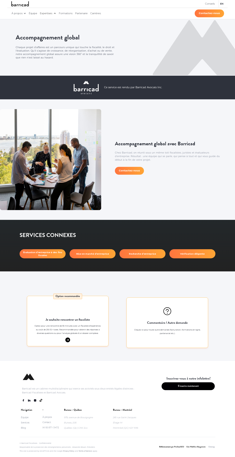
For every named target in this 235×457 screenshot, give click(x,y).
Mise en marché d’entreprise (92, 253)
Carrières (95, 13)
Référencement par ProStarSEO (171, 447)
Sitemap (211, 447)
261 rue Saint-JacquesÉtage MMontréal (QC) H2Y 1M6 (125, 422)
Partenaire (81, 13)
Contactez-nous (209, 13)
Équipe (33, 13)
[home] (20, 4)
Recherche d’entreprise (142, 253)
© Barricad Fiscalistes (28, 443)
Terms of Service (85, 451)
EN (221, 3)
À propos (47, 417)
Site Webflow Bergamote (195, 447)
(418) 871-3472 (50, 427)
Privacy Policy (68, 451)
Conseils (210, 3)
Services (25, 422)
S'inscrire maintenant (188, 386)
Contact (46, 422)
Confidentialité (45, 443)
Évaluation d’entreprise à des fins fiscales (42, 254)
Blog (23, 427)
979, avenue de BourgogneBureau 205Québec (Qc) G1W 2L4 (78, 422)
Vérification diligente (192, 253)
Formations (65, 13)
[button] (18, 13)
